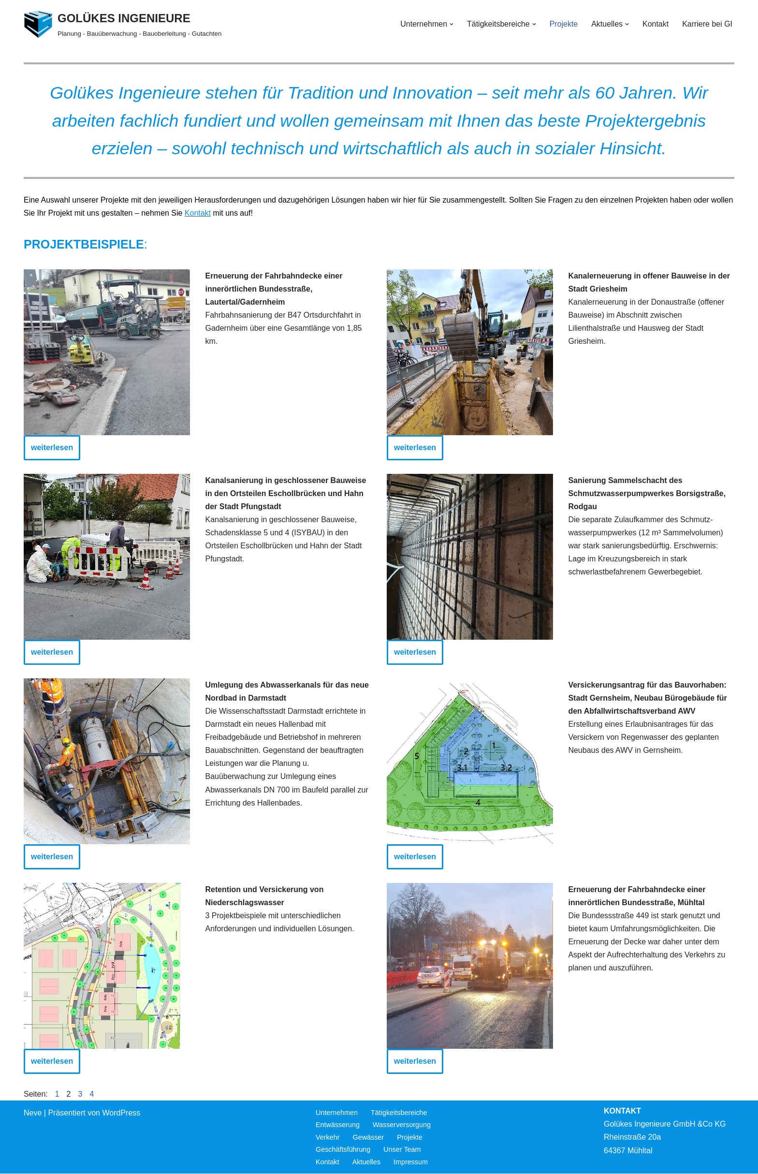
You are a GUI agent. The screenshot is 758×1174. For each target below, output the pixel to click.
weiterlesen (52, 448)
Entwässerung (338, 1125)
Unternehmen (337, 1113)
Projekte (563, 24)
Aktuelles (366, 1162)
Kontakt (655, 24)
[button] (451, 24)
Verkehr (328, 1138)
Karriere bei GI (707, 24)
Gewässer (368, 1138)
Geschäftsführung (343, 1150)
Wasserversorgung (402, 1125)
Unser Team (402, 1150)
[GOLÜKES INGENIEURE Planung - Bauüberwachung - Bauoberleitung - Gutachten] (122, 24)
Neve (33, 1113)
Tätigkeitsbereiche (399, 1113)
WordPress (121, 1113)
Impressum (411, 1162)
